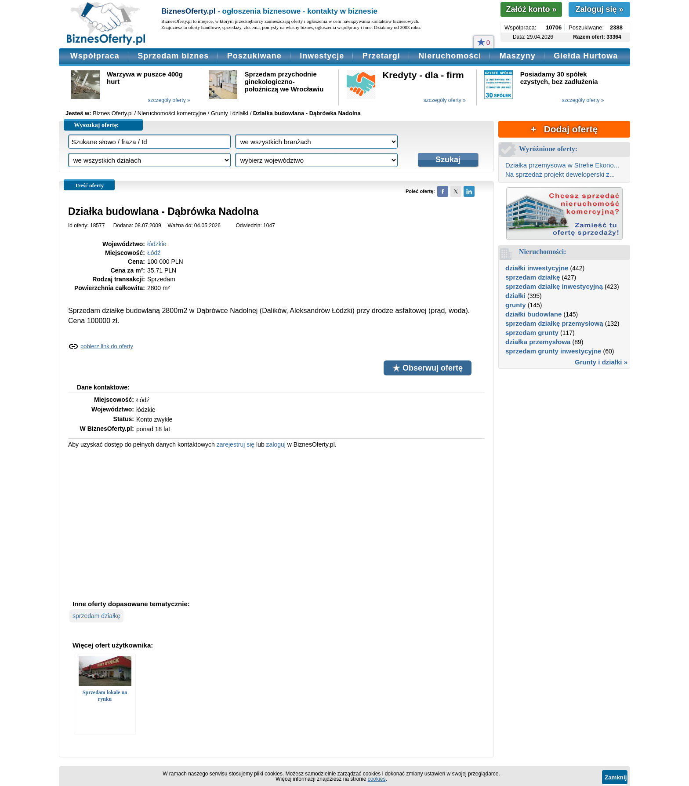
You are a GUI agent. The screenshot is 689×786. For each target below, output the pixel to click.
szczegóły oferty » (169, 100)
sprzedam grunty (531, 332)
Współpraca (95, 55)
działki (515, 295)
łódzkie (157, 243)
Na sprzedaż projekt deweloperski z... (560, 174)
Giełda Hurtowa (586, 55)
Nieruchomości (449, 55)
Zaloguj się (599, 9)
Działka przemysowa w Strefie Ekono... (562, 165)
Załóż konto (531, 9)
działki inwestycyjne (536, 268)
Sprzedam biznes (173, 55)
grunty (515, 305)
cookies (377, 779)
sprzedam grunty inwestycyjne (553, 351)
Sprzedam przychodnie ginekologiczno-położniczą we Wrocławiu (284, 81)
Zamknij (616, 777)
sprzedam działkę (96, 615)
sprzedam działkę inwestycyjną (554, 286)
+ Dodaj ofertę (564, 129)
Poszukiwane (254, 55)
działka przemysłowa (537, 342)
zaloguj (276, 444)
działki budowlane (533, 314)
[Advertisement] (276, 523)
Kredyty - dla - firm (423, 75)
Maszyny (518, 55)
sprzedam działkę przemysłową (554, 323)
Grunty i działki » (601, 362)
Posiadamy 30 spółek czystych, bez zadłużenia (559, 77)
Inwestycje (322, 55)
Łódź (153, 252)
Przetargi (381, 55)
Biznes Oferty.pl (113, 113)
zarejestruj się (235, 444)
